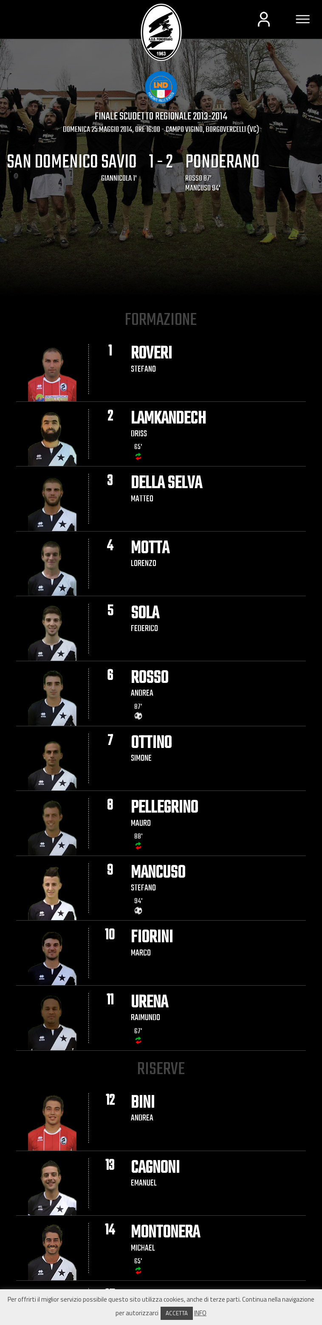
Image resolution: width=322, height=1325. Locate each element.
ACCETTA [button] (177, 1313)
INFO (200, 1313)
